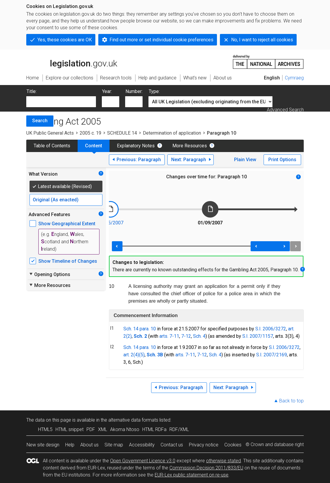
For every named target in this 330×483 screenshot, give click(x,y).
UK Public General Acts (50, 133)
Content (93, 146)
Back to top (291, 401)
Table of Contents (52, 146)
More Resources (189, 146)
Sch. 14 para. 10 (139, 329)
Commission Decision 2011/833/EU (206, 468)
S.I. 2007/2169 (271, 355)
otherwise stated (223, 461)
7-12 (186, 336)
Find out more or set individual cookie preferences (161, 40)
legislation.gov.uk (71, 61)
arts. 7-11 (169, 336)
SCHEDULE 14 (122, 133)
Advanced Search (285, 109)
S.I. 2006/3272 (270, 329)
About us (89, 445)
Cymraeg (294, 78)
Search (40, 120)
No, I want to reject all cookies (262, 40)
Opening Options (49, 274)
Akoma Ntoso (124, 429)
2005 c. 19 (90, 133)
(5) (142, 355)
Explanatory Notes (136, 146)
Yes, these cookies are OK (64, 40)
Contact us (172, 445)
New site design (43, 445)
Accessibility (142, 445)
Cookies (232, 445)
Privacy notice (203, 445)
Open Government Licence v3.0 (142, 461)
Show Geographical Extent (66, 223)
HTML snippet (69, 429)
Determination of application (172, 133)
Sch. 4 (199, 336)
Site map (113, 445)
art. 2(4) (131, 355)
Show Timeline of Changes (67, 261)
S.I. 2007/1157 (257, 336)
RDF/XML (179, 429)
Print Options (282, 159)
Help (69, 445)
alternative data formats (133, 420)
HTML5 (45, 429)
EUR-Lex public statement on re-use (191, 475)
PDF (90, 429)
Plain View (245, 159)
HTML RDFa (154, 429)
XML (102, 429)
